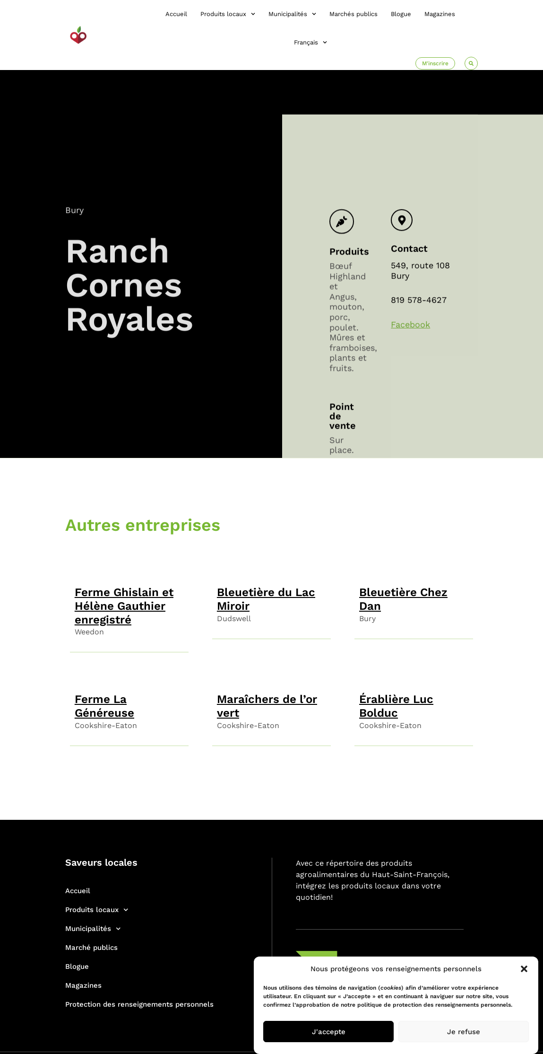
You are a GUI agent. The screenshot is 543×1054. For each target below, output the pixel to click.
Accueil (176, 14)
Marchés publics (353, 14)
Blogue (401, 14)
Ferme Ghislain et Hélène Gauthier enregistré (124, 606)
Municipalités (292, 14)
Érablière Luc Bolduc (396, 706)
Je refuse (463, 1032)
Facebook (410, 385)
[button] (524, 969)
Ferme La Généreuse (104, 706)
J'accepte (328, 1032)
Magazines (439, 14)
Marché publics (91, 947)
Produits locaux (227, 14)
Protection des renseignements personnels (139, 1004)
